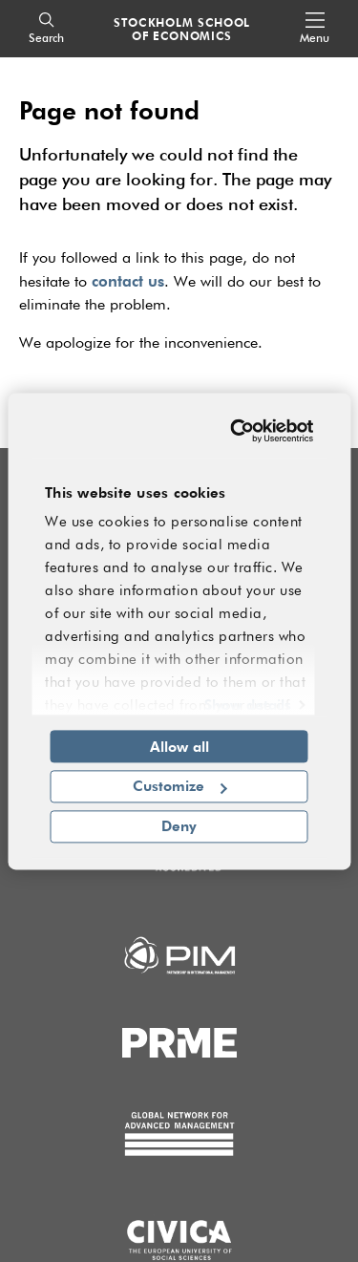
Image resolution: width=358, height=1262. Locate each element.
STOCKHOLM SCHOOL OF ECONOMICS (182, 28)
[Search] (46, 29)
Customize (180, 786)
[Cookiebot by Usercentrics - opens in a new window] (238, 430)
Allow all (179, 746)
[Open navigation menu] (314, 29)
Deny (179, 825)
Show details (247, 704)
